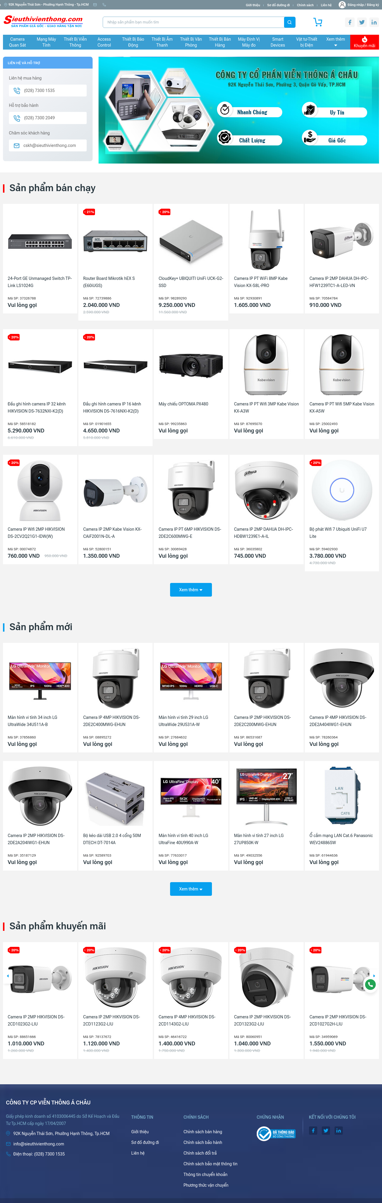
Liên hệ (326, 5)
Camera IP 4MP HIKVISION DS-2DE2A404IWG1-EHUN (338, 717)
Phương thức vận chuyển (205, 1177)
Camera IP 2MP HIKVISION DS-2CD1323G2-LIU (338, 1012)
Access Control (104, 42)
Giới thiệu (253, 5)
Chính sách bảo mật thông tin (210, 1155)
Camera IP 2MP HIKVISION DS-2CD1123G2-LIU (186, 1012)
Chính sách (305, 5)
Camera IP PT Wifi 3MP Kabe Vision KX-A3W (266, 407)
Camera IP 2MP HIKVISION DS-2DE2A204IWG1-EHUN (36, 835)
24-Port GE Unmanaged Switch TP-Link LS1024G (40, 282)
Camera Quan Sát (17, 42)
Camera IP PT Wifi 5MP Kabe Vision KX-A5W (342, 407)
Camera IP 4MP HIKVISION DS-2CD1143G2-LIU (262, 1012)
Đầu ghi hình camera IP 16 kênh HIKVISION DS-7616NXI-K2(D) (112, 407)
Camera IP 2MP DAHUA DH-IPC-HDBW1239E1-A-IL (263, 533)
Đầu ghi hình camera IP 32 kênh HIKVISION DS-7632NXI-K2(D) (37, 407)
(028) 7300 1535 (158, 5)
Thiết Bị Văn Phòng (191, 42)
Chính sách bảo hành (202, 1134)
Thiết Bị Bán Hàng (220, 42)
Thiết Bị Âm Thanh (162, 42)
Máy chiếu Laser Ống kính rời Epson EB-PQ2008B (34, 1012)
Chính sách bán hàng (202, 1123)
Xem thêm (335, 41)
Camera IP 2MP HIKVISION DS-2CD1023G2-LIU (111, 1012)
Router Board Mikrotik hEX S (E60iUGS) (109, 282)
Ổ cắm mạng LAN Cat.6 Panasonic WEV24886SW (341, 835)
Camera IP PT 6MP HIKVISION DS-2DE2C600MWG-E (189, 533)
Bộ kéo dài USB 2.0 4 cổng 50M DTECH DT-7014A (112, 835)
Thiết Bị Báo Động (133, 42)
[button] (7, 968)
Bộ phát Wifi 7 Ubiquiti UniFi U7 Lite (338, 533)
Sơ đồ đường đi (278, 5)
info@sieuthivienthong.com (116, 5)
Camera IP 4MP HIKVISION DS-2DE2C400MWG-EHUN (111, 717)
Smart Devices (278, 42)
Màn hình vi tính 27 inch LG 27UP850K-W (259, 835)
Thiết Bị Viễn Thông (75, 42)
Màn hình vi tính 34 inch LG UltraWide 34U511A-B (32, 717)
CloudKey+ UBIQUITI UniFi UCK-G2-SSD (190, 282)
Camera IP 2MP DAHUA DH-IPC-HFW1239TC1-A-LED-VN (339, 282)
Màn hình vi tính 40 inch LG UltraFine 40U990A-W (183, 835)
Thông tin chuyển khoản (205, 1166)
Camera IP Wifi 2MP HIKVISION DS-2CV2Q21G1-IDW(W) (36, 533)
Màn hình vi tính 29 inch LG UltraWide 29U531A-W (183, 717)
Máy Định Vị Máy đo (249, 42)
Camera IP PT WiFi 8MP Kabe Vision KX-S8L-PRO (261, 282)
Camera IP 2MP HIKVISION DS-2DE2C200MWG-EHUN (262, 717)
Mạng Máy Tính (46, 42)
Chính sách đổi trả (200, 1144)
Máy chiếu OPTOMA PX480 (183, 404)
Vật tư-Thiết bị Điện (306, 42)
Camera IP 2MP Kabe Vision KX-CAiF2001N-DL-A (112, 533)
